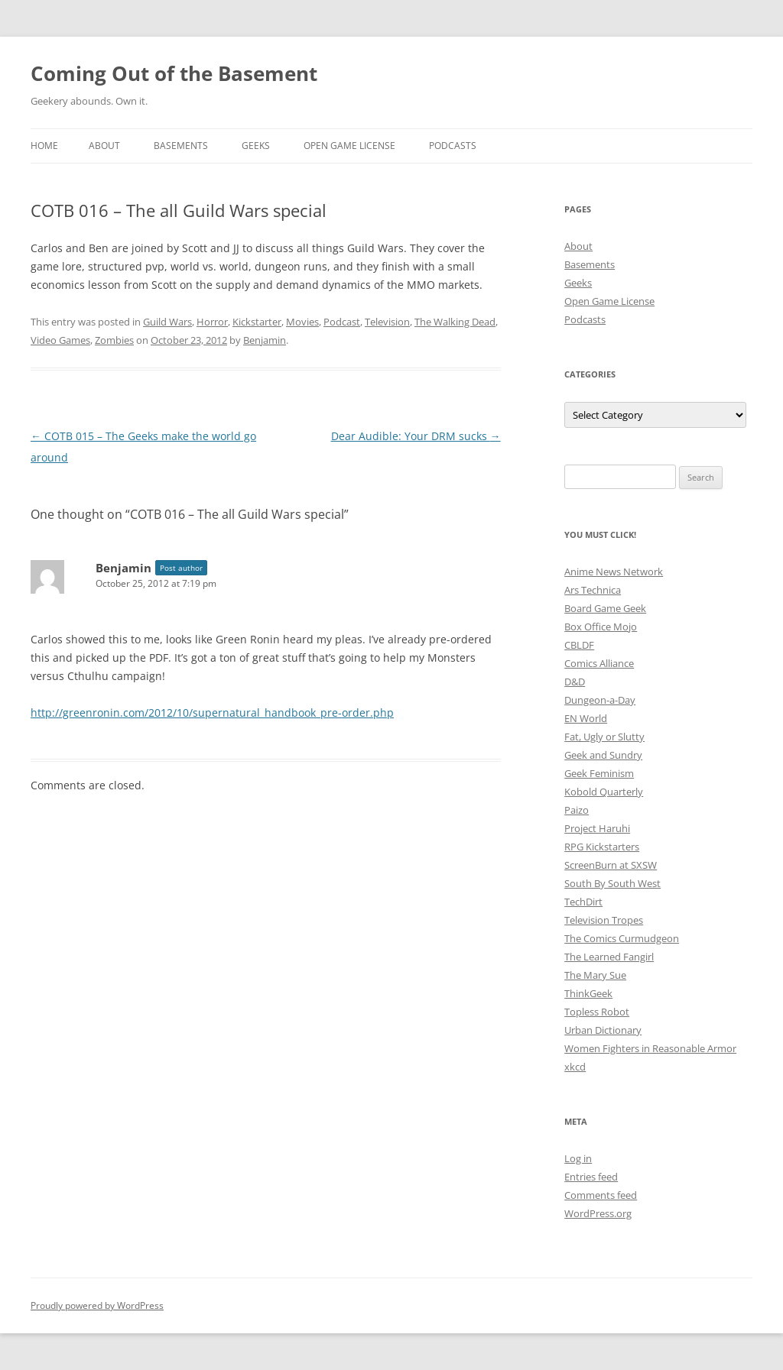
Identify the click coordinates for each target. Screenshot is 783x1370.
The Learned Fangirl (609, 957)
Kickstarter (256, 322)
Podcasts (452, 145)
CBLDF (579, 645)
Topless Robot (596, 1012)
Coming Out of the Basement (174, 73)
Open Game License (349, 145)
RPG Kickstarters (601, 846)
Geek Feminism (599, 773)
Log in (578, 1158)
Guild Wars (167, 322)
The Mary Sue (595, 975)
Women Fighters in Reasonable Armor (650, 1048)
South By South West (612, 883)
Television (387, 322)
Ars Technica (592, 590)
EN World (585, 718)
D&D (574, 681)
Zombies (114, 340)
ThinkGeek (588, 993)
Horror (212, 322)
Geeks (256, 145)
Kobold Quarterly (603, 791)
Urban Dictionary (603, 1030)
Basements (181, 145)
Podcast (341, 322)
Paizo (576, 810)
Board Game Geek (605, 608)
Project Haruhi (597, 828)
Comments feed (600, 1195)
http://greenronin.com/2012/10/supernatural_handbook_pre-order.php (212, 712)
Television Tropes (603, 920)
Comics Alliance (599, 663)
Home (44, 145)
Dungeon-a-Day (599, 700)
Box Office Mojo (600, 626)
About (104, 145)
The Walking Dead (454, 322)
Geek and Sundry (603, 755)
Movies (302, 322)
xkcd (575, 1067)
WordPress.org (598, 1213)
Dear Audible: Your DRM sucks (416, 436)
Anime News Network (613, 571)
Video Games (60, 340)
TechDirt (583, 901)
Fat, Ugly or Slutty (604, 736)
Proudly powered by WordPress (97, 1305)
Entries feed (591, 1177)
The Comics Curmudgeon (621, 938)
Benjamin (264, 340)
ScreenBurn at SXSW (610, 865)
